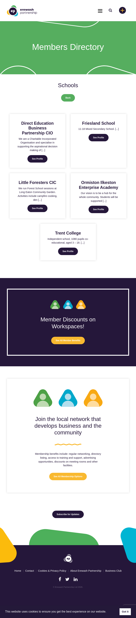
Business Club (113, 570)
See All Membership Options (68, 476)
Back (68, 98)
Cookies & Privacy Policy (52, 570)
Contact (29, 570)
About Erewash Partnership (85, 570)
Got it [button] (125, 611)
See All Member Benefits (68, 340)
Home (17, 570)
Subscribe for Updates (68, 514)
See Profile (37, 159)
